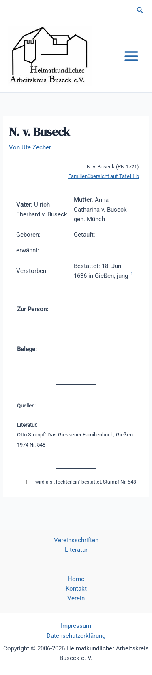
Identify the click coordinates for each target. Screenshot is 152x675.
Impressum (76, 625)
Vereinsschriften (76, 540)
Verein (76, 598)
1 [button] (132, 274)
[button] (140, 10)
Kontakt (76, 588)
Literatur (76, 549)
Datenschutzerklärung (76, 635)
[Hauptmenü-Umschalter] (131, 56)
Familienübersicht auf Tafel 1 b (103, 176)
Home (76, 579)
